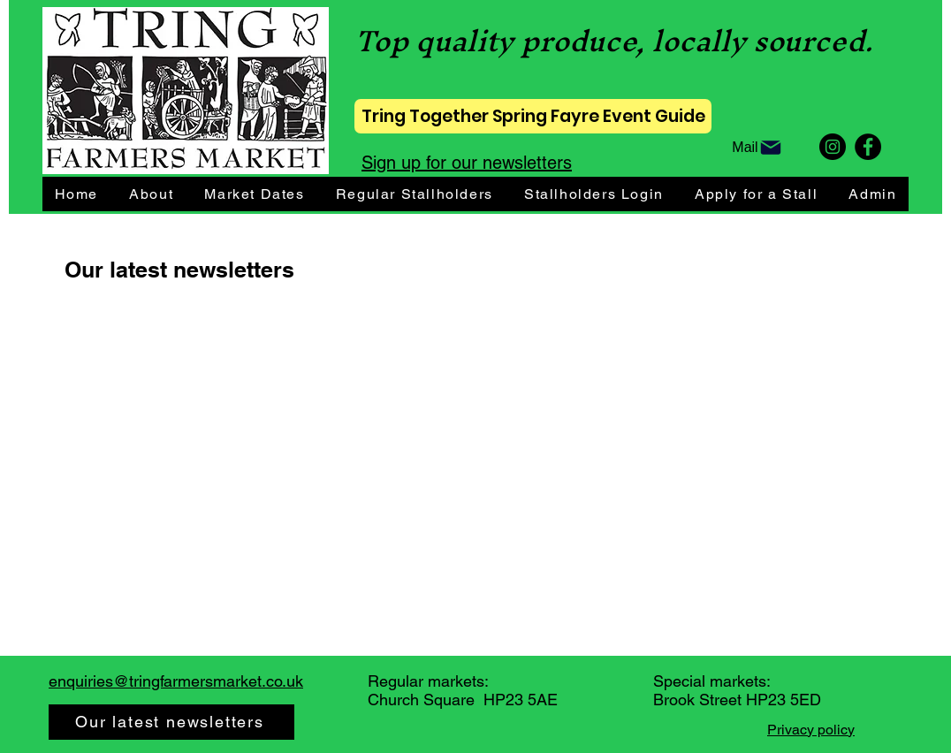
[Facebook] (868, 146)
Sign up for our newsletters (466, 162)
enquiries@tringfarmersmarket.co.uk (176, 681)
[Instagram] (832, 146)
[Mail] (757, 148)
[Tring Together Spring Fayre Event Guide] (532, 116)
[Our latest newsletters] (171, 722)
